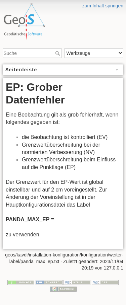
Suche (58, 53)
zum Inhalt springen (102, 5)
